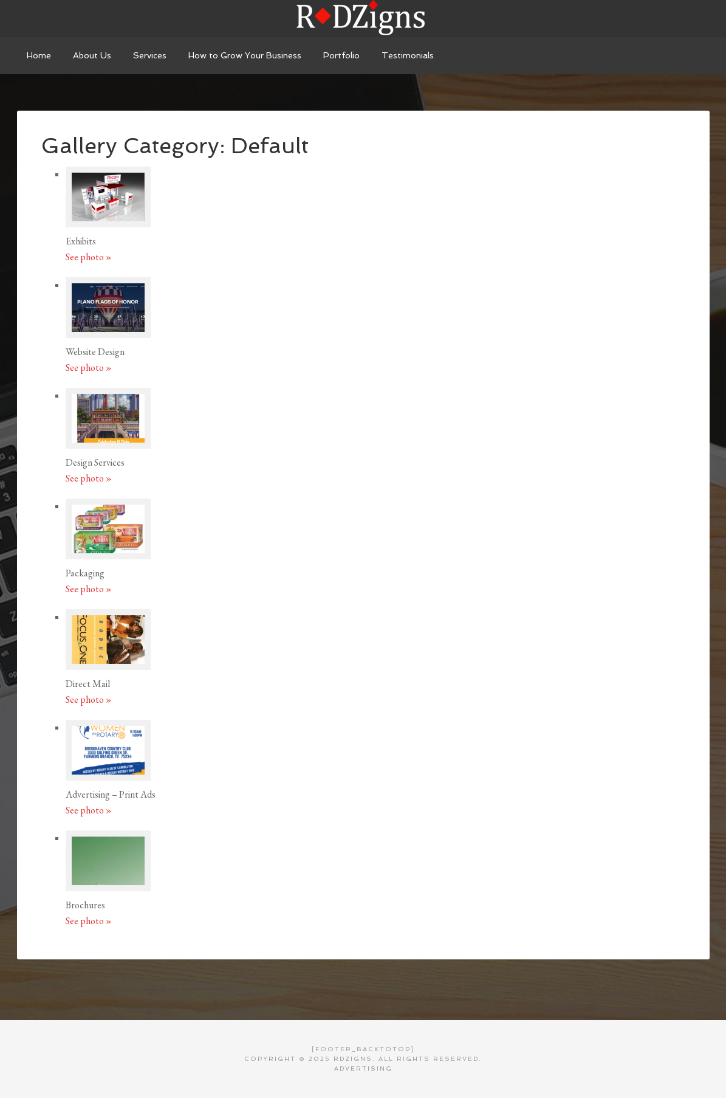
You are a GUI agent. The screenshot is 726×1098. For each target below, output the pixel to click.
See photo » (89, 256)
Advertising (363, 1068)
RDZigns (363, 18)
